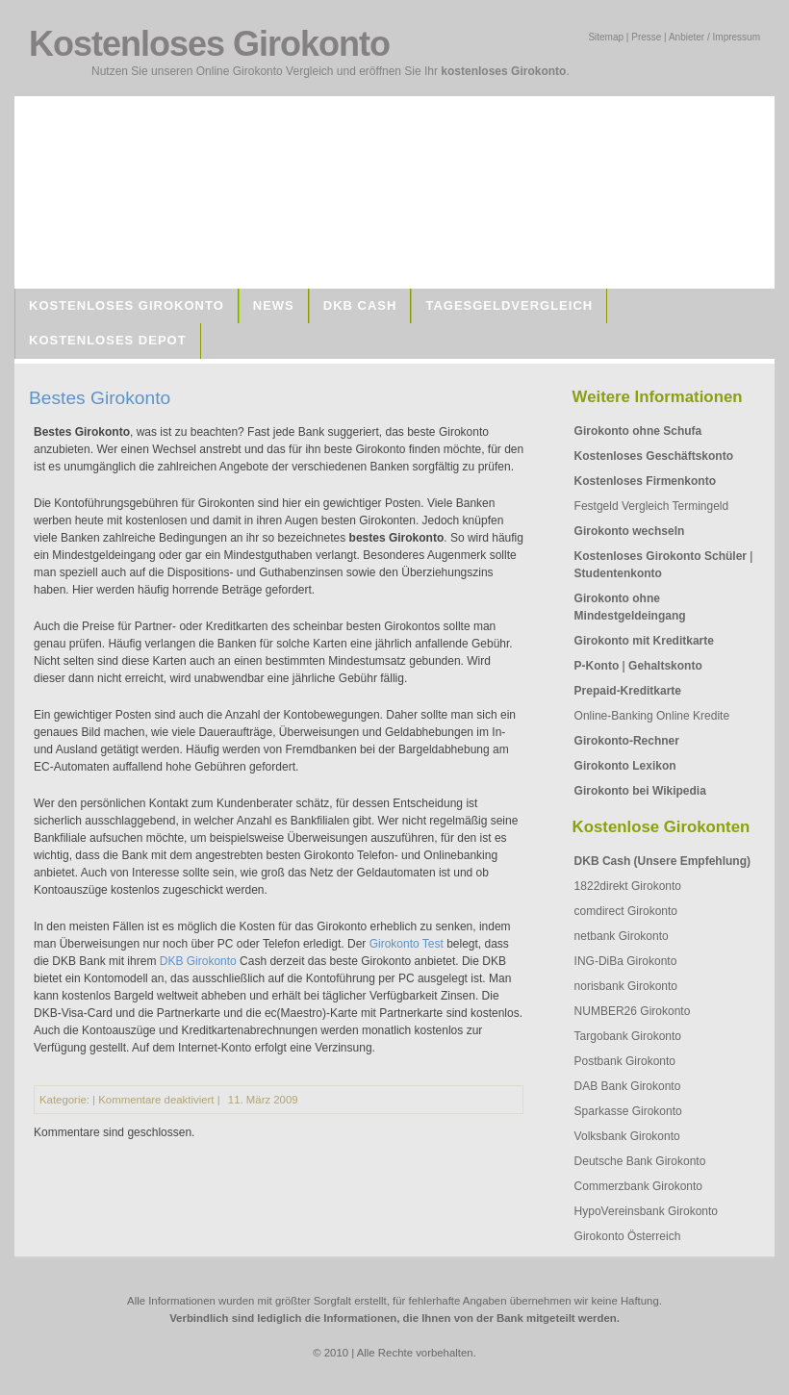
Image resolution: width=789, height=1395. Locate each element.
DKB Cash (360, 305)
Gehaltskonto (665, 665)
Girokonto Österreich (627, 1236)
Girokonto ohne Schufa (638, 431)
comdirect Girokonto (625, 911)
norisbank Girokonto (625, 986)
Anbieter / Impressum (714, 37)
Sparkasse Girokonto (628, 1111)
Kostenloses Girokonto (126, 305)
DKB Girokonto (198, 961)
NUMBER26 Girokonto (632, 1011)
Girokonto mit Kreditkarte (644, 640)
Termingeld (700, 506)
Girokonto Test (406, 944)
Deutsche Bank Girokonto (640, 1161)
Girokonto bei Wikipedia (640, 791)
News (273, 305)
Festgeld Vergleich (622, 506)
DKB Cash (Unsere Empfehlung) (662, 861)
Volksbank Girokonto (627, 1136)
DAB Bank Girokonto (627, 1086)
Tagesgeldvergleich (509, 305)
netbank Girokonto (621, 936)
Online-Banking (613, 716)
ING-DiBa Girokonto (625, 961)
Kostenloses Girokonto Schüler (660, 556)
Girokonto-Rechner (626, 741)
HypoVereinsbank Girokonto (646, 1211)
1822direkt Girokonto (627, 886)
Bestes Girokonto (99, 398)
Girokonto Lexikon (625, 766)
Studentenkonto (618, 573)
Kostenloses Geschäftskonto (653, 456)
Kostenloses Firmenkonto (645, 481)
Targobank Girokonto (627, 1036)
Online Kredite (692, 716)
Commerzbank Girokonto (638, 1186)
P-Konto (597, 665)
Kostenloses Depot (108, 340)
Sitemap (606, 37)
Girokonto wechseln (629, 531)
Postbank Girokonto (624, 1061)
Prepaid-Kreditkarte (627, 691)
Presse (646, 37)
